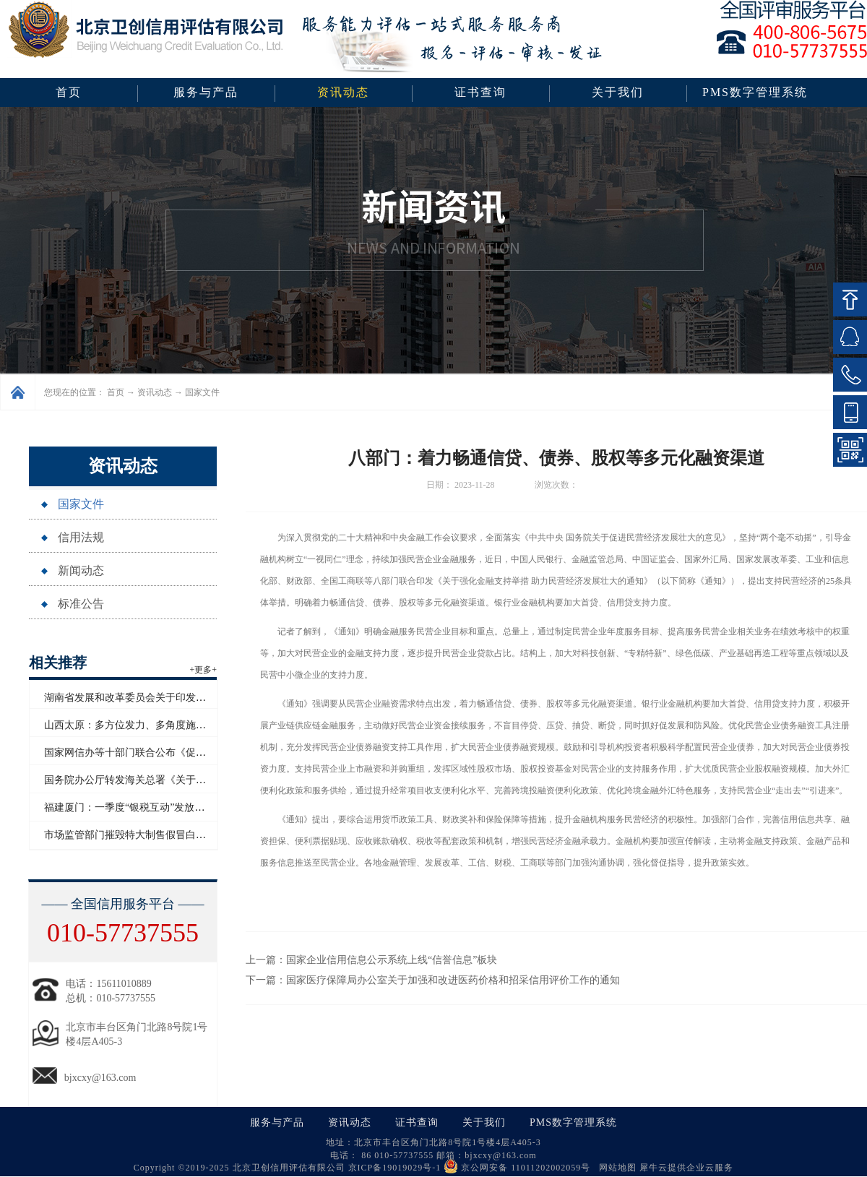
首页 (69, 92)
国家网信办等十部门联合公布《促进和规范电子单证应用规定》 (185, 752)
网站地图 (615, 1168)
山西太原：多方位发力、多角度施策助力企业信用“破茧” (170, 725)
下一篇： (433, 980)
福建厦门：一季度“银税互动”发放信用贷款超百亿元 (159, 807)
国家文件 (202, 392)
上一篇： (371, 959)
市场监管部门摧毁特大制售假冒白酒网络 (135, 834)
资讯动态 (154, 392)
